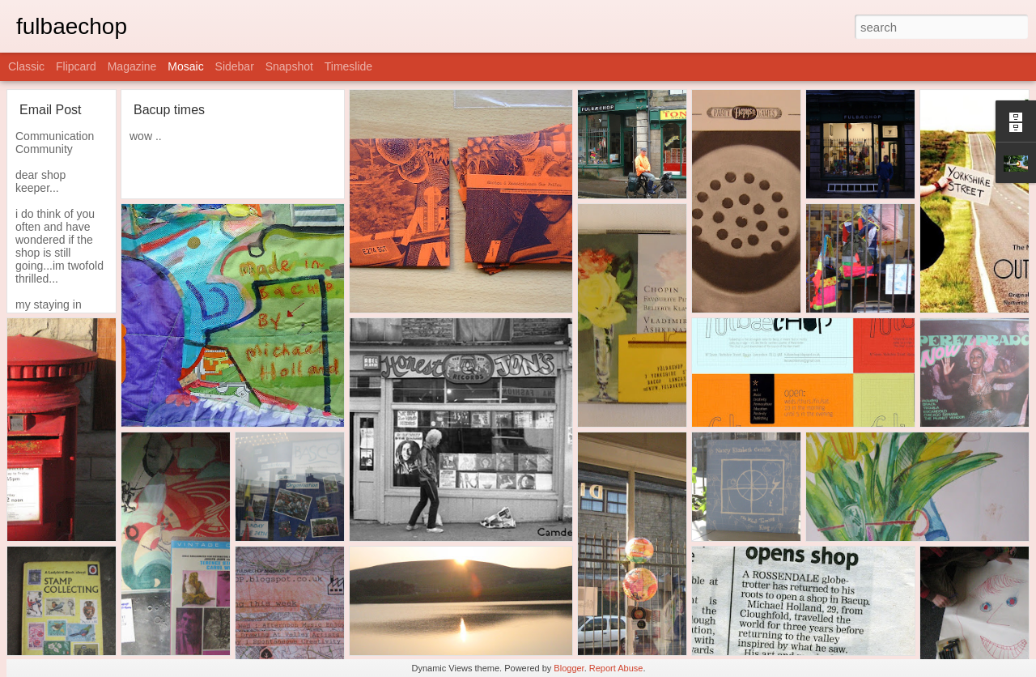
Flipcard (76, 66)
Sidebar (234, 66)
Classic (26, 66)
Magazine (132, 66)
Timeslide (348, 66)
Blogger (569, 668)
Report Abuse (616, 668)
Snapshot (289, 66)
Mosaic (185, 66)
